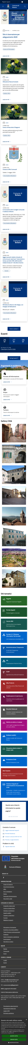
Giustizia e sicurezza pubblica (10, 930)
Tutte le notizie (14, 329)
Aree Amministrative (8, 887)
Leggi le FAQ (6, 1011)
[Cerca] (25, 6)
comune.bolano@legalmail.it (10, 985)
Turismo (5, 918)
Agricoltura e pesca (8, 942)
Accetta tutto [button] (14, 1036)
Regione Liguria (6, 2)
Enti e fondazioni (7, 891)
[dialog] (14, 1031)
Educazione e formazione (9, 927)
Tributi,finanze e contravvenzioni (11, 932)
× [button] (26, 1019)
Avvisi (5, 77)
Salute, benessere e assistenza (11, 937)
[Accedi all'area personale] (22, 2)
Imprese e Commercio (8, 911)
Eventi (5, 963)
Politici (5, 894)
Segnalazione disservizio (9, 1008)
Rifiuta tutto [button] (14, 1039)
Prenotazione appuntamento (10, 1006)
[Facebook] (3, 877)
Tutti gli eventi (14, 358)
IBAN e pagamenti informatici (8, 989)
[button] (14, 1042)
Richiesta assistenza (8, 1013)
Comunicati (6, 951)
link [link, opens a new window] (13, 1033)
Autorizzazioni (7, 939)
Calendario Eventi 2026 (8, 349)
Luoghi (5, 960)
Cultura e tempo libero (9, 908)
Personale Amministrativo (10, 896)
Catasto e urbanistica (8, 915)
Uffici (4, 889)
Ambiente (5, 934)
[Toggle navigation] (3, 6)
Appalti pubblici (7, 913)
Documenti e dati (7, 899)
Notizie (7, 30)
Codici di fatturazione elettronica (9, 992)
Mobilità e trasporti (8, 920)
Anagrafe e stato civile (9, 906)
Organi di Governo (8, 884)
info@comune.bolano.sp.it (12, 980)
